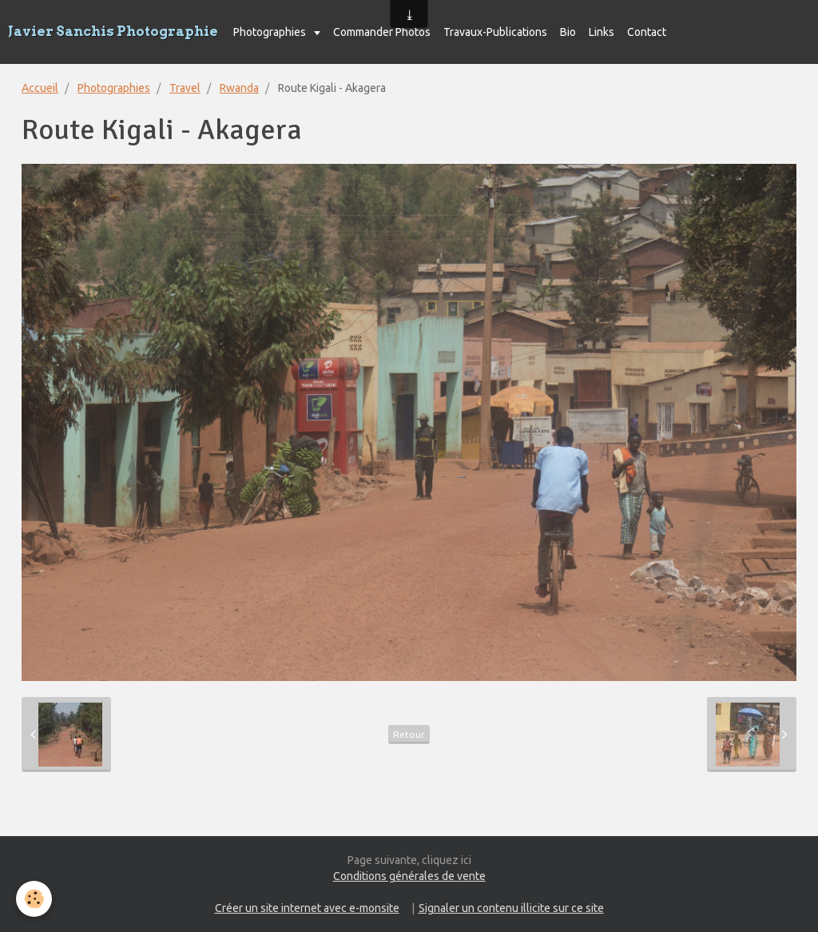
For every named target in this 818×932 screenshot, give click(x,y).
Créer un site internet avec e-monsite (307, 908)
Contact (646, 32)
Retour (409, 734)
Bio (568, 32)
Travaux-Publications (495, 32)
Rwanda (239, 88)
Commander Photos (382, 32)
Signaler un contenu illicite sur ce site (511, 908)
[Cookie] (34, 899)
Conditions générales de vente (409, 876)
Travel (185, 88)
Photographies (270, 32)
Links (601, 32)
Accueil (40, 88)
